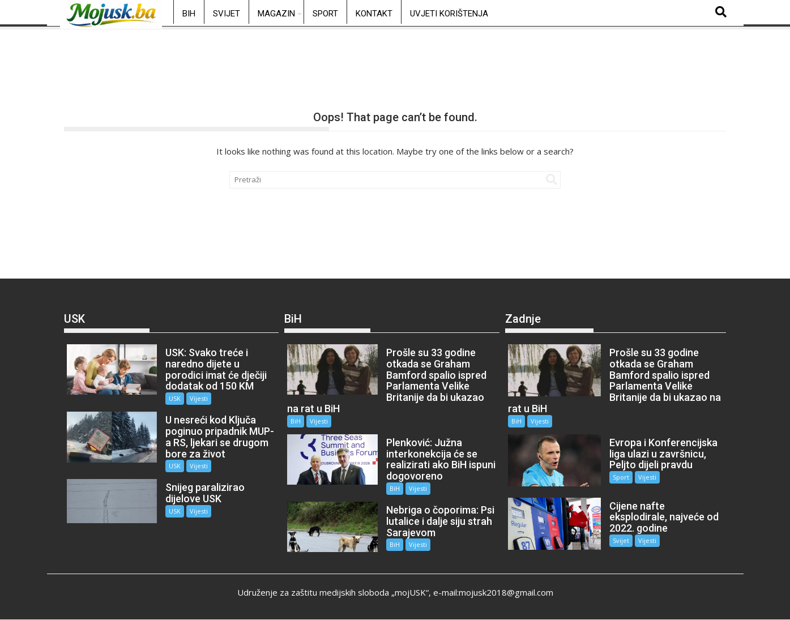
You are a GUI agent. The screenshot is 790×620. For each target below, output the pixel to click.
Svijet (226, 13)
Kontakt (374, 13)
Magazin (276, 13)
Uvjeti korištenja (449, 13)
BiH (188, 13)
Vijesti (199, 398)
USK (175, 398)
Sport (325, 13)
